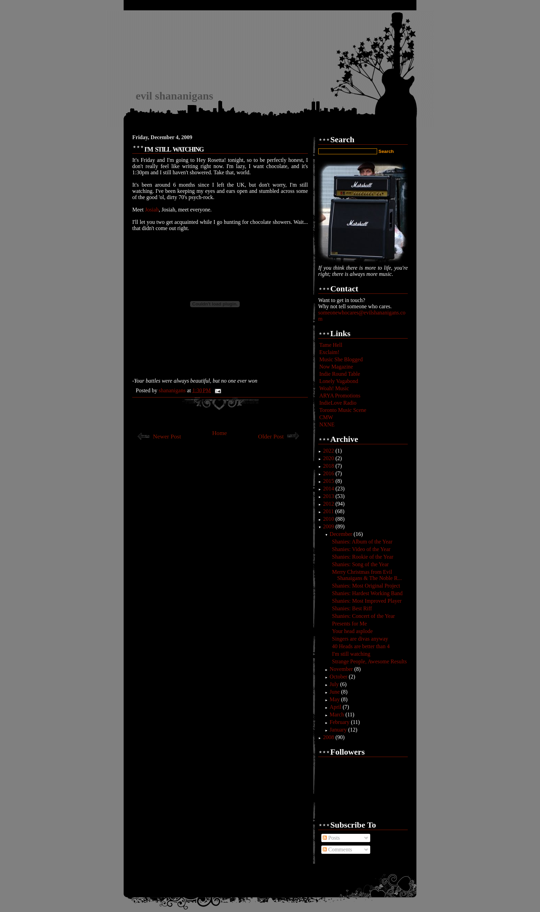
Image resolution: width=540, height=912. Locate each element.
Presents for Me (349, 623)
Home (219, 432)
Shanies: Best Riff (352, 608)
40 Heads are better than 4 (361, 646)
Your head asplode (352, 631)
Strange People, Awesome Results (369, 661)
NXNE (326, 424)
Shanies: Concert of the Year (363, 616)
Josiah (152, 210)
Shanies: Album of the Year (362, 542)
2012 (329, 504)
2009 (329, 526)
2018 (329, 466)
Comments (337, 849)
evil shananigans (174, 96)
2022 (329, 451)
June (335, 692)
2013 (329, 496)
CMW (326, 417)
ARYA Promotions (340, 395)
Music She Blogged (341, 359)
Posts (331, 838)
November (342, 669)
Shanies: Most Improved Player (367, 601)
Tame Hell (330, 345)
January (339, 730)
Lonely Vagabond (338, 381)
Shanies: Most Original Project (366, 586)
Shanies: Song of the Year (360, 564)
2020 (329, 458)
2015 (329, 481)
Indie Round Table (339, 374)
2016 (329, 473)
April (336, 707)
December (342, 534)
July (335, 684)
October (339, 677)
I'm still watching (351, 654)
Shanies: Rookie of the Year (362, 557)
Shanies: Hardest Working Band (367, 593)
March (337, 714)
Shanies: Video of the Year (361, 549)
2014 (329, 488)
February (340, 722)
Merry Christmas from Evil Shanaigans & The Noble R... (367, 575)
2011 (329, 511)
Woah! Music (334, 388)
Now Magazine (336, 367)
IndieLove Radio (337, 403)
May (335, 699)
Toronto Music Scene (342, 410)
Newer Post (167, 436)
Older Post (271, 436)
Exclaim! (329, 352)
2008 (329, 737)
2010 (329, 519)
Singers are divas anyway (360, 639)
